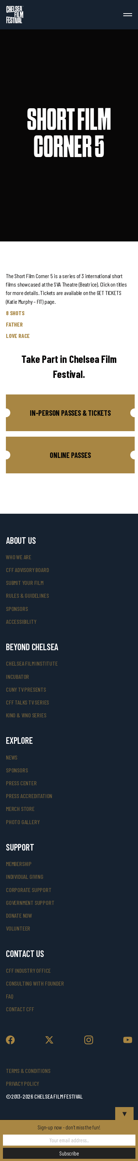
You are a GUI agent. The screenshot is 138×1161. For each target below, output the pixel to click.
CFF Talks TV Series (27, 702)
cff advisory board (27, 569)
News (11, 757)
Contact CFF (20, 1008)
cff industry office (28, 970)
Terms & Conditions (28, 1070)
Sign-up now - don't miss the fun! (69, 1127)
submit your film (24, 582)
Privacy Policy (22, 1083)
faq (9, 996)
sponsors (17, 608)
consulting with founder (35, 983)
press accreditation (29, 795)
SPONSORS (17, 770)
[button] (70, 412)
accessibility (21, 621)
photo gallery (22, 821)
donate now (19, 915)
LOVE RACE (18, 335)
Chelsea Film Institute (32, 663)
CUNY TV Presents (26, 689)
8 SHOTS (15, 312)
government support (30, 902)
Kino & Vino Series (26, 714)
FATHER (14, 324)
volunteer (18, 928)
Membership (19, 863)
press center (21, 782)
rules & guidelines (27, 595)
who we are (18, 556)
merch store (20, 808)
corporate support (29, 889)
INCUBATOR (17, 676)
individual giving (24, 876)
